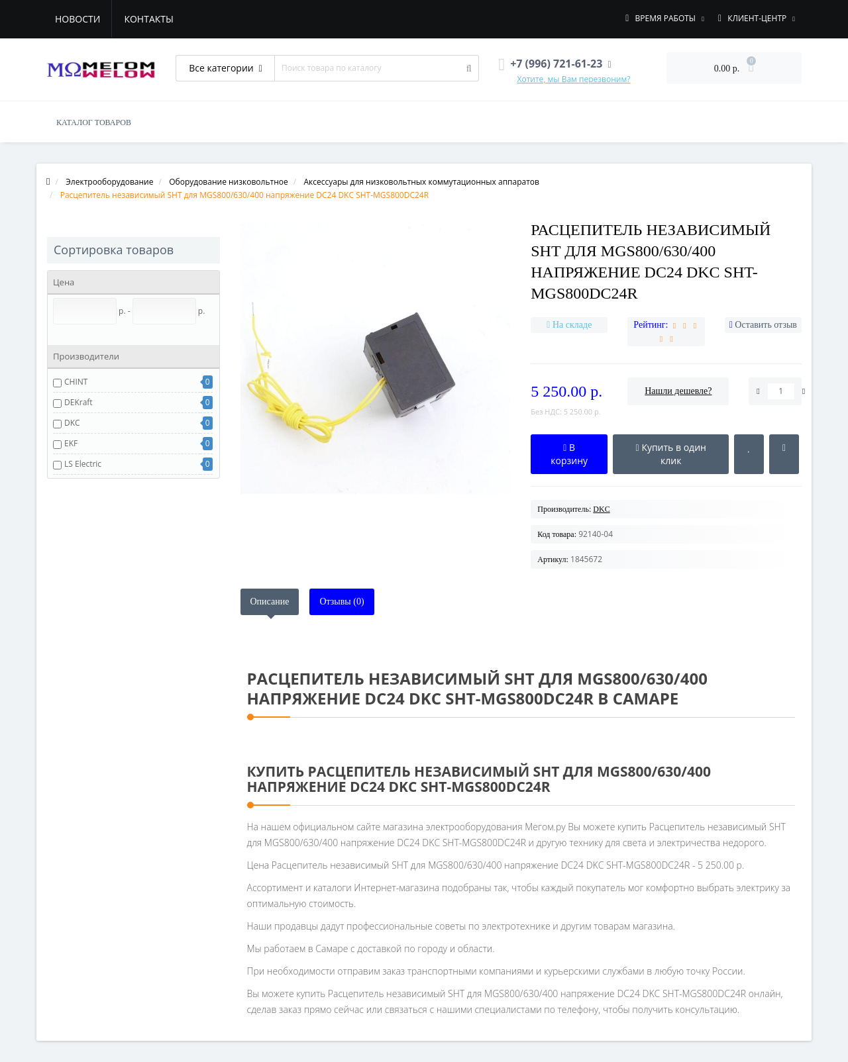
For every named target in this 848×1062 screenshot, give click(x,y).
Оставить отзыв (766, 325)
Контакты (148, 19)
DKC (72, 422)
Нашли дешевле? (678, 391)
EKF (71, 443)
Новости (77, 19)
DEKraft (78, 402)
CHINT (75, 381)
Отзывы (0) (341, 601)
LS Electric (82, 463)
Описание (270, 601)
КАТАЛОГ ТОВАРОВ (93, 122)
